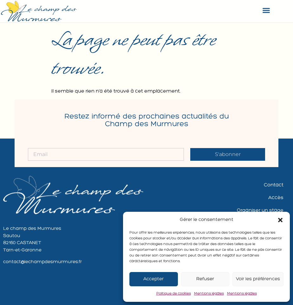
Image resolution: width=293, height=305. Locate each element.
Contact (273, 185)
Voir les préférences (258, 279)
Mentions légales (209, 293)
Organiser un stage (260, 210)
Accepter (153, 279)
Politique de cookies (173, 293)
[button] (280, 220)
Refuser (205, 279)
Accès (275, 197)
